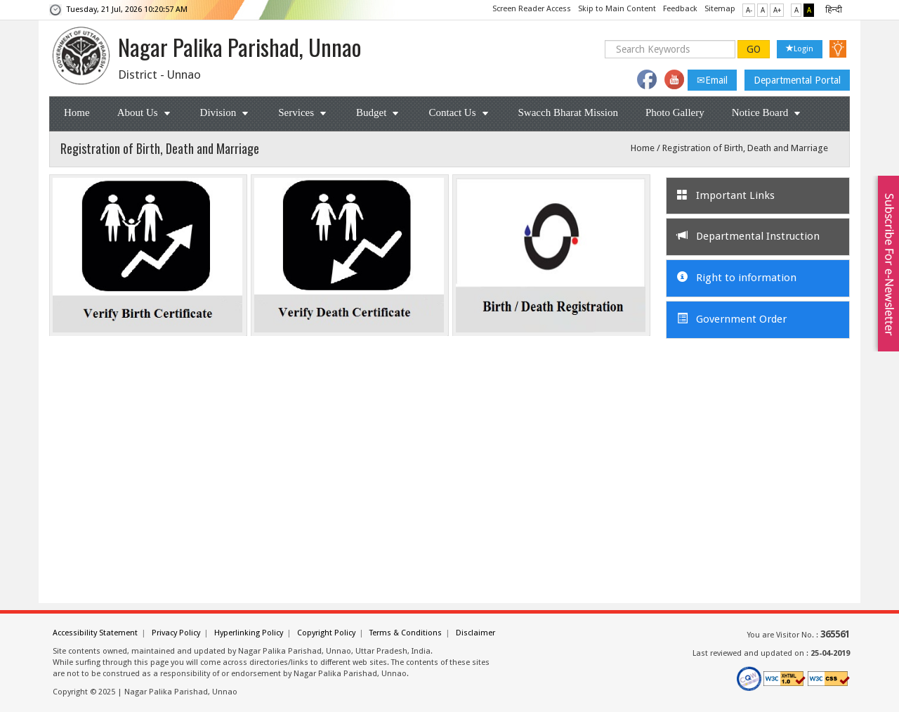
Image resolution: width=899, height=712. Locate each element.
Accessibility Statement (95, 632)
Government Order (732, 319)
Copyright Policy (326, 632)
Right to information (736, 277)
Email (712, 80)
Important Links (726, 195)
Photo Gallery (674, 112)
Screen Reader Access (531, 8)
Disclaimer (475, 632)
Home (77, 112)
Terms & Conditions (405, 632)
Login (799, 48)
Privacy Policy (176, 632)
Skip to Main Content (617, 8)
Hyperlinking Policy (248, 632)
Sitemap (719, 8)
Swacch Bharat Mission (568, 112)
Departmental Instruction (748, 236)
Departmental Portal (797, 80)
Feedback (680, 8)
